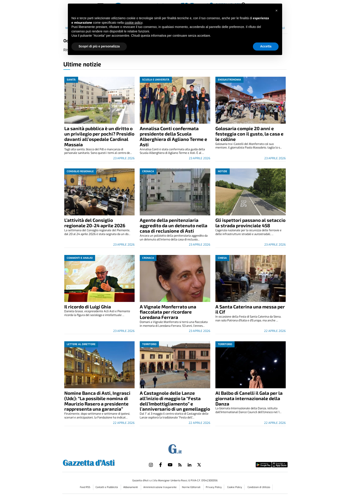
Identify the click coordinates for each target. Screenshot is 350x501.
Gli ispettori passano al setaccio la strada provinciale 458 (250, 222)
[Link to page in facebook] (160, 464)
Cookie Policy (234, 487)
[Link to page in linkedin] (189, 464)
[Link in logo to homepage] (100, 462)
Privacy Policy (214, 487)
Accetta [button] (265, 46)
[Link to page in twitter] (199, 464)
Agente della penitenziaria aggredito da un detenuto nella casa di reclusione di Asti (173, 225)
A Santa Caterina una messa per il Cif (250, 309)
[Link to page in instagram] (150, 464)
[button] (276, 10)
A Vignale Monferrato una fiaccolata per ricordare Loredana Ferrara (168, 312)
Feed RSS (85, 487)
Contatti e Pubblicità (107, 487)
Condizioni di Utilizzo (259, 487)
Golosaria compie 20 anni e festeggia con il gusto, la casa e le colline (249, 133)
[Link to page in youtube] (170, 464)
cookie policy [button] (133, 22)
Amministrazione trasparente (160, 487)
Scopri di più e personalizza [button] (99, 46)
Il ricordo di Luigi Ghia (87, 306)
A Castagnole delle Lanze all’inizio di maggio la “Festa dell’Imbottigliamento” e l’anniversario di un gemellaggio (175, 401)
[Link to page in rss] (179, 464)
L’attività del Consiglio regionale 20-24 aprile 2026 (94, 222)
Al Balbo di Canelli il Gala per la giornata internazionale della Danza (249, 398)
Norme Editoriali (191, 487)
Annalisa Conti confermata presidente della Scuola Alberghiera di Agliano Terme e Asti (173, 136)
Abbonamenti (131, 487)
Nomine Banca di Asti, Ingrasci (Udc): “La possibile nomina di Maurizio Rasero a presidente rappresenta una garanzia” (97, 401)
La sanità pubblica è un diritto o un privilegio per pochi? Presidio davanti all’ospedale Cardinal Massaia (99, 136)
